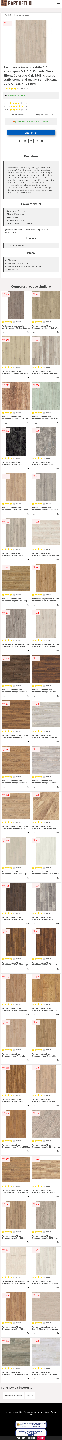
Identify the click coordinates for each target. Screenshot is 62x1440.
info (27, 332)
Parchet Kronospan (22, 15)
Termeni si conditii (13, 1412)
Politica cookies (28, 1437)
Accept (41, 1437)
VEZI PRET (31, 132)
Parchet (8, 15)
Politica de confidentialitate (36, 1412)
